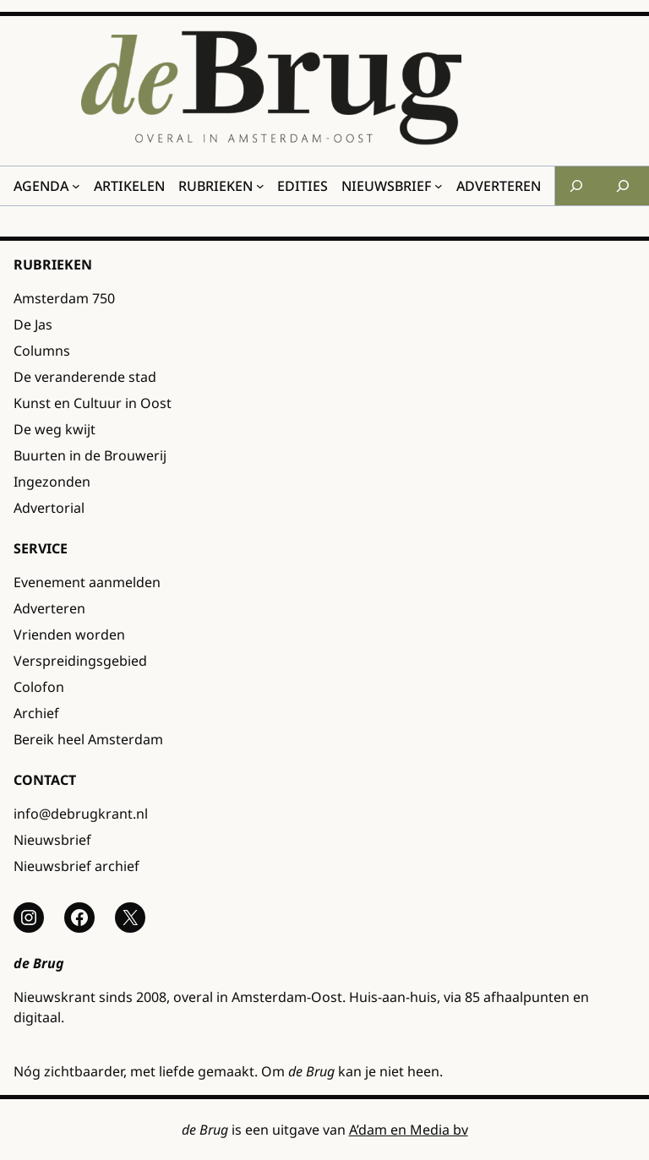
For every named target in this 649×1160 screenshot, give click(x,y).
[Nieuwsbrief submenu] (438, 186)
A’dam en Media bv (408, 1129)
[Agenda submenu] (76, 186)
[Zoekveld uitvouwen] (575, 185)
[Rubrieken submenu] (260, 186)
